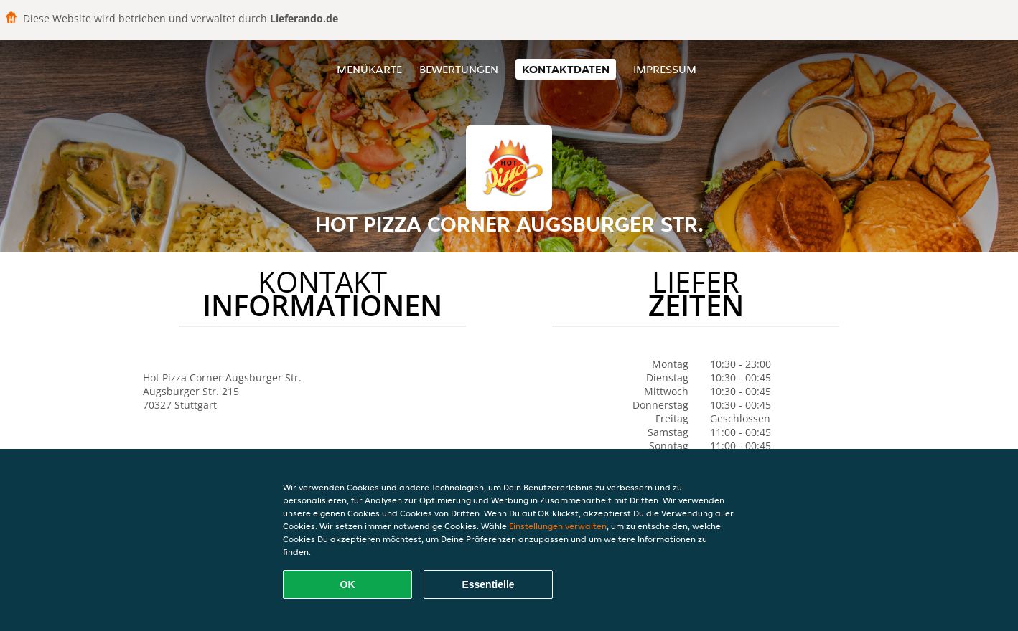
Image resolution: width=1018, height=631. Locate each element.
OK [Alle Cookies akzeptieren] (347, 584)
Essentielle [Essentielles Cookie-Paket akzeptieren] (488, 584)
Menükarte (369, 69)
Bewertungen (458, 69)
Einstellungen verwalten (558, 526)
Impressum (664, 69)
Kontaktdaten (566, 69)
